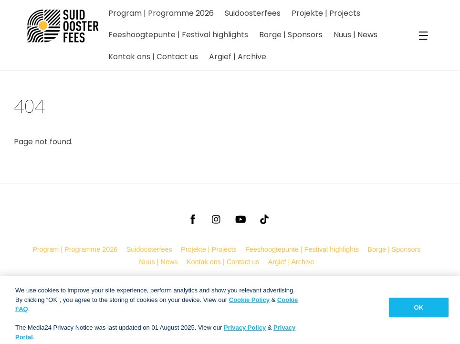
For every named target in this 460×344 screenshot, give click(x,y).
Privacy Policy (245, 331)
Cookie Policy (249, 303)
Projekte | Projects (326, 13)
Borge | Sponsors (291, 34)
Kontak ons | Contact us (153, 56)
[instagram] (216, 218)
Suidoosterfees (253, 13)
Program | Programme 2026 (161, 13)
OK (419, 310)
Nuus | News (355, 34)
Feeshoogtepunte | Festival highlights (178, 34)
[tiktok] (264, 218)
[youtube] (240, 218)
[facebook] (192, 218)
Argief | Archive (237, 56)
